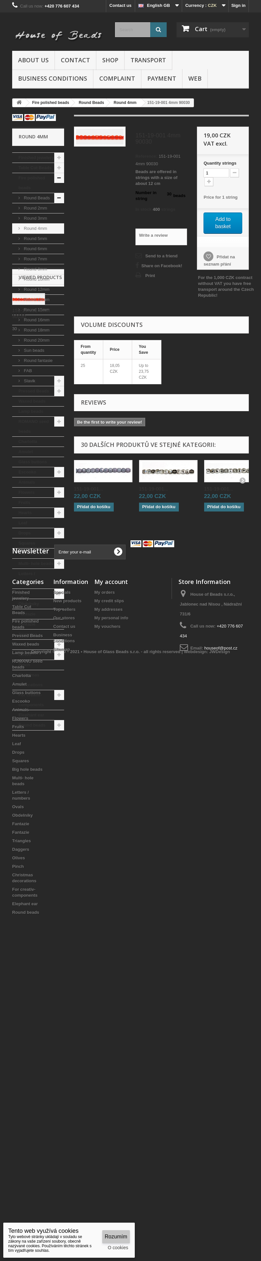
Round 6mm (35, 248)
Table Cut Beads (35, 167)
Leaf (22, 522)
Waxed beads (32, 401)
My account (111, 877)
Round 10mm (36, 279)
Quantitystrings (219, 163)
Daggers (27, 644)
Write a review (153, 235)
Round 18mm (36, 330)
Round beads (31, 725)
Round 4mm (35, 228)
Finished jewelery (36, 157)
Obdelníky (28, 603)
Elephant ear (31, 714)
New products (67, 895)
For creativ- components (31, 699)
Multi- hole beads (35, 563)
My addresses (108, 904)
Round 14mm (36, 299)
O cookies (118, 1247)
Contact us (120, 5)
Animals (26, 482)
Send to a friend (161, 255)
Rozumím (116, 1236)
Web (195, 78)
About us (33, 60)
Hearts (25, 512)
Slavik (29, 380)
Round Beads (36, 197)
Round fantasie (38, 360)
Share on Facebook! (161, 265)
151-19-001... (88, 488)
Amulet (25, 451)
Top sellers (64, 904)
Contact (75, 60)
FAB (27, 370)
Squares (26, 543)
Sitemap (61, 944)
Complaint (117, 78)
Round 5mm (35, 238)
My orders (104, 887)
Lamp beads (30, 411)
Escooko (27, 472)
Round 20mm (36, 340)
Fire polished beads (31, 182)
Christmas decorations (30, 679)
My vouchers (107, 921)
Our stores (64, 913)
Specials (62, 887)
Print (150, 275)
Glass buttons (32, 461)
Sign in (238, 5)
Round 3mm (35, 218)
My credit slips (109, 895)
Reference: (146, 156)
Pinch (24, 664)
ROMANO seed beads (33, 426)
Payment (161, 78)
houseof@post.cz (221, 943)
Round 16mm (36, 319)
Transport (148, 60)
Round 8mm (35, 269)
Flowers (26, 492)
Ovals (24, 593)
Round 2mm (35, 208)
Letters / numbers (27, 578)
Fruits (24, 502)
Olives (24, 654)
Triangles (27, 634)
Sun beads (33, 350)
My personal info (111, 913)
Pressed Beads (33, 391)
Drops (24, 532)
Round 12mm (36, 289)
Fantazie (27, 613)
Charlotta (27, 441)
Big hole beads (33, 553)
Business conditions (52, 78)
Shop (110, 60)
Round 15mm (36, 309)
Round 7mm (35, 258)
